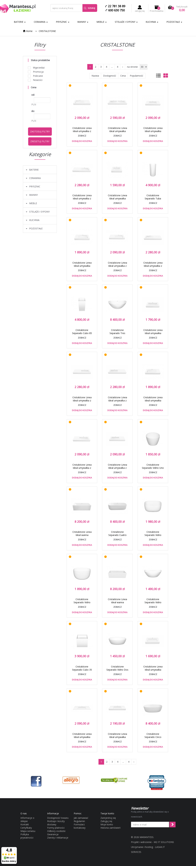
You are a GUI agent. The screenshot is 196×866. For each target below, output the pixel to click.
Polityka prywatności (26, 836)
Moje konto (106, 824)
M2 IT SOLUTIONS (164, 842)
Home (28, 31)
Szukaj (89, 8)
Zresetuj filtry (39, 141)
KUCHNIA (152, 21)
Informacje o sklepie (27, 819)
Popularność (136, 75)
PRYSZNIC (62, 21)
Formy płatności (56, 827)
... (112, 66)
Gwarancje (53, 834)
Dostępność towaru (57, 817)
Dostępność (109, 75)
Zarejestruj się (108, 817)
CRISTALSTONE (47, 31)
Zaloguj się (106, 821)
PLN (33, 104)
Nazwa (95, 75)
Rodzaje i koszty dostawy (56, 823)
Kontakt (24, 824)
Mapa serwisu (27, 831)
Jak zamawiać (81, 817)
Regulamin (79, 821)
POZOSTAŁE (174, 21)
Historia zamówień (110, 827)
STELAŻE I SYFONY (126, 21)
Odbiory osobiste (56, 831)
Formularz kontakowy (79, 826)
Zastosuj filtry (40, 131)
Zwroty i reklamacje (57, 837)
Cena (123, 75)
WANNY (82, 21)
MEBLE (102, 21)
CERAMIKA (41, 21)
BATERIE (20, 21)
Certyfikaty (26, 827)
